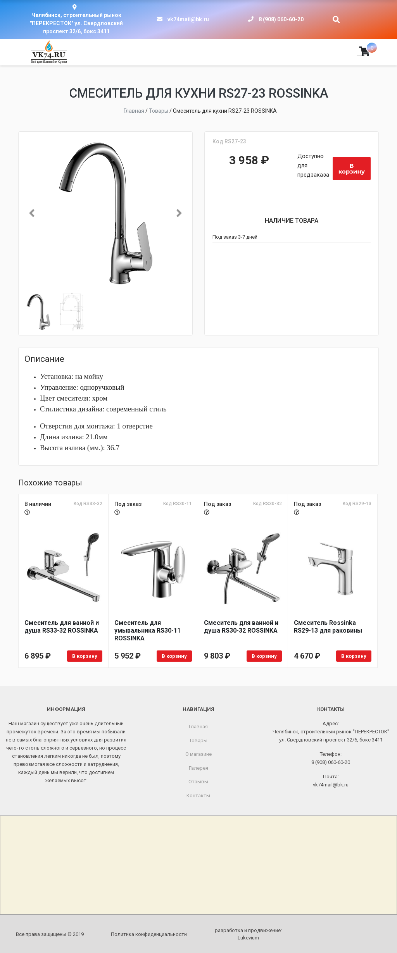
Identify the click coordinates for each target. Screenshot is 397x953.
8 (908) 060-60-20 (281, 19)
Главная (198, 726)
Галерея (198, 768)
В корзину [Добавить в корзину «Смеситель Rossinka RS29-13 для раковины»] (353, 656)
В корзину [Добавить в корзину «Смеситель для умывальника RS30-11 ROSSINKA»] (174, 656)
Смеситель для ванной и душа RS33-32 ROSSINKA (61, 626)
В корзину (351, 168)
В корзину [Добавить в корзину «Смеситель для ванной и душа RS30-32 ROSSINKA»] (264, 656)
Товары (198, 740)
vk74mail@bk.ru (188, 19)
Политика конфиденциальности (149, 934)
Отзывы (198, 781)
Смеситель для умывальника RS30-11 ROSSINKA (147, 630)
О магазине (198, 754)
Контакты (198, 795)
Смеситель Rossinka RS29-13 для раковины (328, 626)
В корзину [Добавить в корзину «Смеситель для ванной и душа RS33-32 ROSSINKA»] (84, 656)
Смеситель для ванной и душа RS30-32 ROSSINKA (241, 626)
